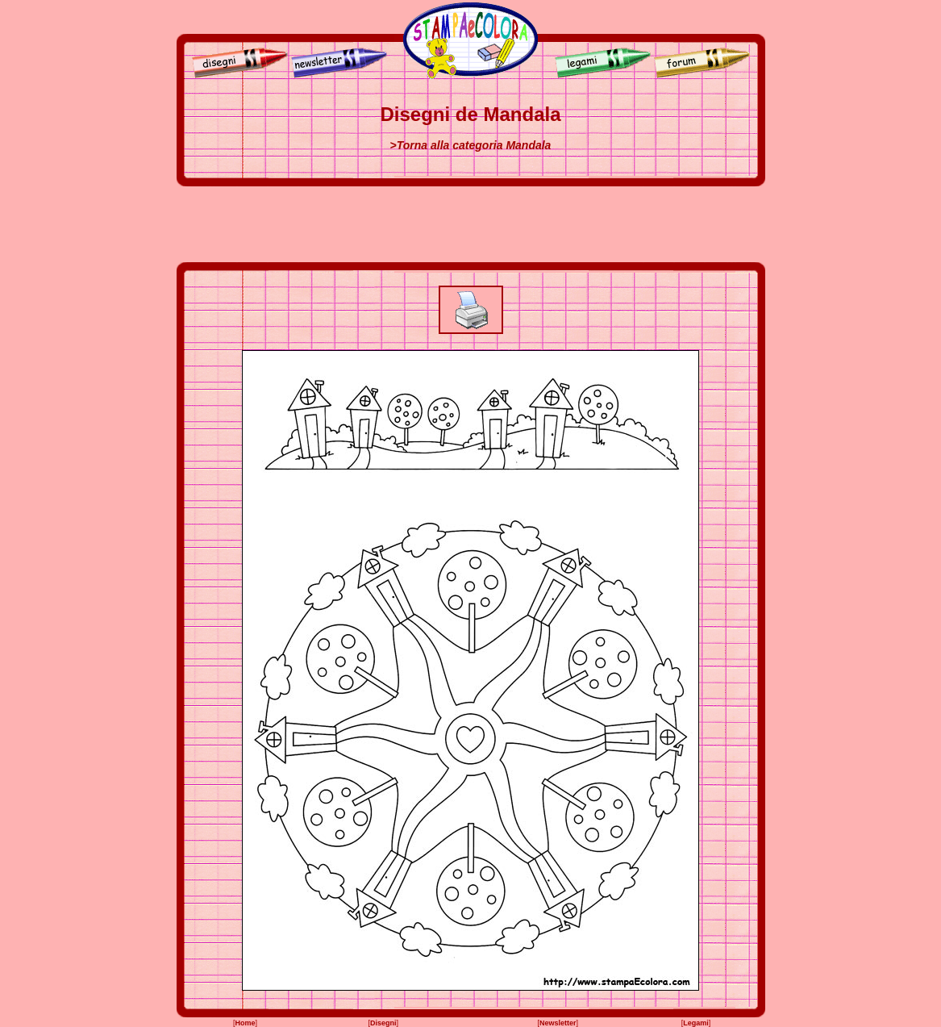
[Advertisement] (470, 224)
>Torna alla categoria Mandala (471, 145)
